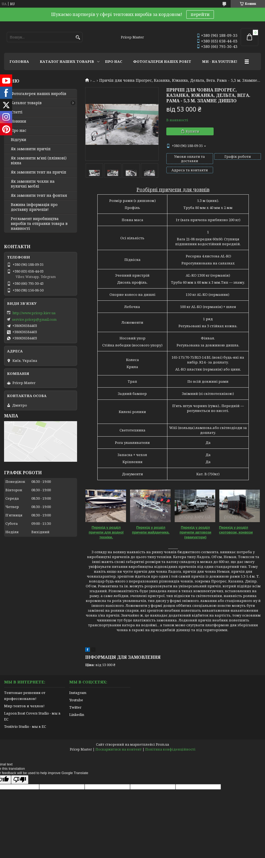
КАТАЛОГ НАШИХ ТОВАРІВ (67, 61)
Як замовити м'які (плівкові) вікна (39, 160)
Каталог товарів (26, 102)
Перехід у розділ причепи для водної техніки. (106, 532)
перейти (200, 14)
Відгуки (18, 139)
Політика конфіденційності (170, 749)
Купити (192, 131)
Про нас (18, 130)
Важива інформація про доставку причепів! (34, 207)
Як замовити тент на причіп (38, 172)
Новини (18, 121)
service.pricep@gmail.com (34, 319)
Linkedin (76, 714)
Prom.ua (162, 744)
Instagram (77, 692)
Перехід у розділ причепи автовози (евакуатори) (195, 532)
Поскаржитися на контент (118, 749)
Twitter (75, 707)
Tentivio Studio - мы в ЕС (25, 726)
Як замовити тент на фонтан (39, 195)
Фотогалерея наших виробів (38, 93)
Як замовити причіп (31, 148)
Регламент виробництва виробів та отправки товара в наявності (39, 223)
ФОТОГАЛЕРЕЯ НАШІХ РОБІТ (162, 61)
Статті (16, 112)
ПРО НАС (113, 61)
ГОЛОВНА (19, 61)
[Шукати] (77, 37)
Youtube (76, 699)
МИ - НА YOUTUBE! (219, 61)
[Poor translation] (19, 779)
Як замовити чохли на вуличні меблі (33, 184)
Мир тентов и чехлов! (24, 705)
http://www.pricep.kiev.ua (33, 313)
